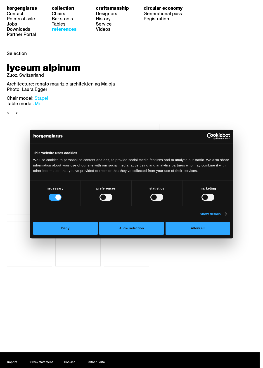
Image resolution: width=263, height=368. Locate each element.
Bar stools (62, 19)
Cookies (69, 362)
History (103, 19)
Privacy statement (40, 362)
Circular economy (163, 8)
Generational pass (163, 13)
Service (104, 24)
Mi (37, 103)
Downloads (18, 29)
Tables (58, 24)
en (217, 8)
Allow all (198, 228)
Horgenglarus (22, 8)
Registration (156, 19)
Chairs (58, 13)
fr (208, 8)
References (64, 29)
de (200, 8)
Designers (106, 13)
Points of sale (21, 19)
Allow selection (131, 228)
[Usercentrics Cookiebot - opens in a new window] (210, 136)
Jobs (12, 24)
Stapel (41, 98)
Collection (63, 8)
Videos (103, 29)
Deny (65, 228)
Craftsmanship (112, 8)
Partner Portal (21, 34)
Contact (15, 13)
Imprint (12, 362)
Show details (210, 214)
